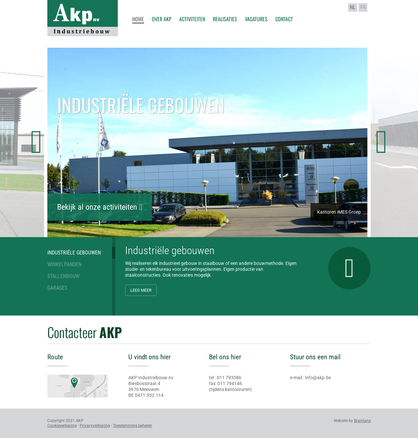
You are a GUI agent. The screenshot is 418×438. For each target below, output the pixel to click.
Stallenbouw (63, 276)
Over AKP (161, 18)
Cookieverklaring (62, 425)
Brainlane (362, 420)
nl (353, 7)
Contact (284, 18)
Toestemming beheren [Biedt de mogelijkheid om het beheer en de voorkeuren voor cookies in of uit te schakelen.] (132, 425)
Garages (57, 288)
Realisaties (225, 18)
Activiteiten (192, 18)
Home (138, 19)
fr (363, 7)
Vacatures (256, 18)
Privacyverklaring (95, 425)
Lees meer (141, 290)
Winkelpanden (64, 264)
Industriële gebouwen (74, 253)
